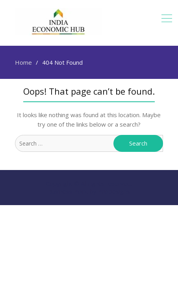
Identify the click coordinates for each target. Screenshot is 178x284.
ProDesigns (114, 191)
